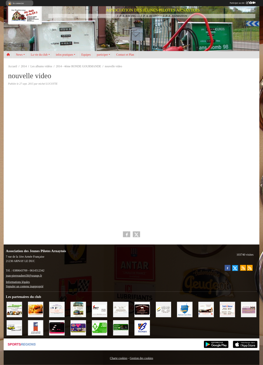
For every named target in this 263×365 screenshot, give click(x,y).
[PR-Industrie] (57, 309)
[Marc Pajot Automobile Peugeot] (78, 309)
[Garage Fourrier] (14, 327)
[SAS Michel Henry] (121, 327)
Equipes (86, 54)
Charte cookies (118, 358)
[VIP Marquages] (78, 327)
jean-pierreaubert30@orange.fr (24, 275)
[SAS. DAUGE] (14, 309)
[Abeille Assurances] (163, 309)
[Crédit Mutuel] (227, 309)
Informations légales (18, 282)
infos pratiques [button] (64, 54)
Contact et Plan (125, 54)
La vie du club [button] (39, 54)
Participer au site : (242, 3)
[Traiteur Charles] (57, 327)
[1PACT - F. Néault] (99, 309)
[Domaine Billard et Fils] (121, 309)
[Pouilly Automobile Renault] (206, 309)
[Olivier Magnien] (35, 309)
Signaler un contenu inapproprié (24, 286)
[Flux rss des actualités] (243, 268)
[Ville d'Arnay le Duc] (185, 309)
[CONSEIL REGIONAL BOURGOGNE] (142, 327)
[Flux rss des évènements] (250, 268)
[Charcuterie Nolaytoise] (142, 309)
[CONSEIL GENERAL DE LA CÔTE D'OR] (35, 327)
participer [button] (102, 54)
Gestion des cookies (141, 358)
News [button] (19, 54)
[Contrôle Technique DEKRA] (99, 327)
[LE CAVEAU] (248, 309)
